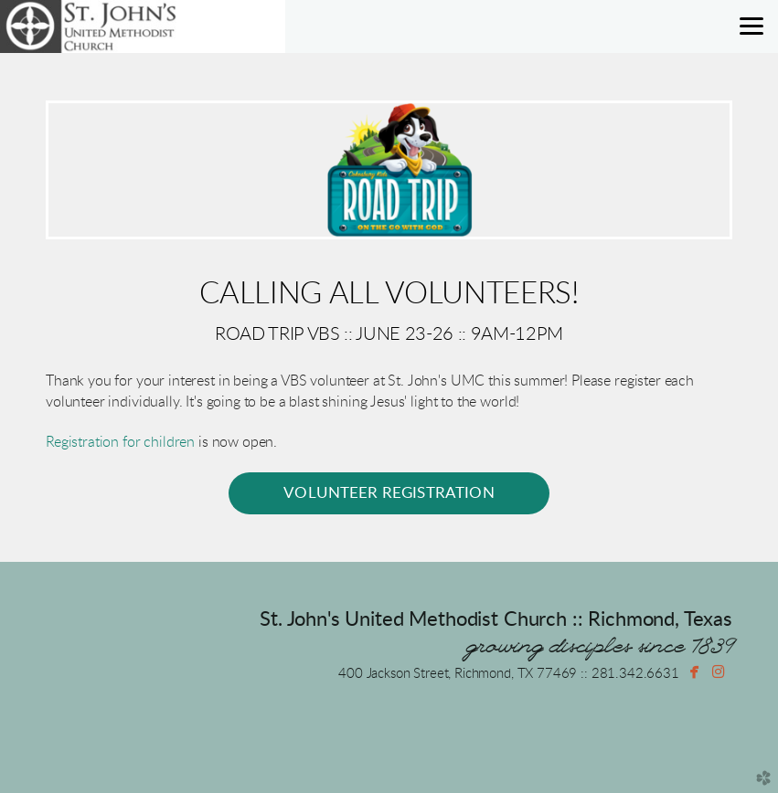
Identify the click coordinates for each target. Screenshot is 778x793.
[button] (389, 493)
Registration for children (120, 442)
